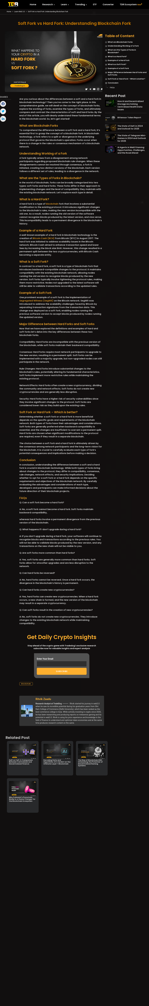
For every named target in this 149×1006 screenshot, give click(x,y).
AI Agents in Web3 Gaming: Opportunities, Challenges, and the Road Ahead (131, 150)
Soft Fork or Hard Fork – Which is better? (126, 79)
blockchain (52, 203)
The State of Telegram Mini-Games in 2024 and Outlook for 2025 (131, 138)
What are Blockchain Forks (120, 42)
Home (9, 12)
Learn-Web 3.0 (19, 12)
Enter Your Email (62, 662)
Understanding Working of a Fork (123, 46)
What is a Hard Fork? (117, 56)
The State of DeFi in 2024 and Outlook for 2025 (130, 127)
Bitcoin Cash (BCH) (44, 238)
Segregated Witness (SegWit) (36, 300)
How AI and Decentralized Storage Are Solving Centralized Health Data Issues (130, 105)
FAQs (112, 87)
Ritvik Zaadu (43, 699)
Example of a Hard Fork (118, 60)
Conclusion (113, 83)
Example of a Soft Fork (118, 68)
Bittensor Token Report (129, 117)
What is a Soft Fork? (117, 64)
